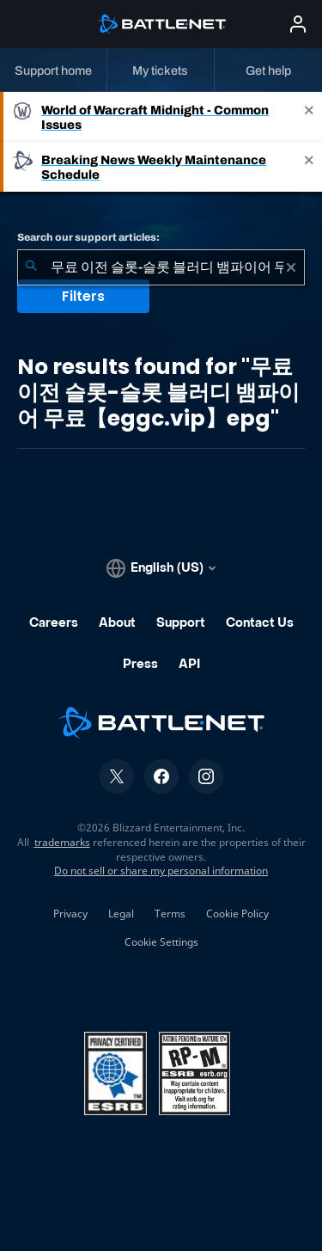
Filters (83, 296)
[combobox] (161, 267)
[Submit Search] (31, 267)
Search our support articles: (88, 237)
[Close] (309, 117)
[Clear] (291, 267)
